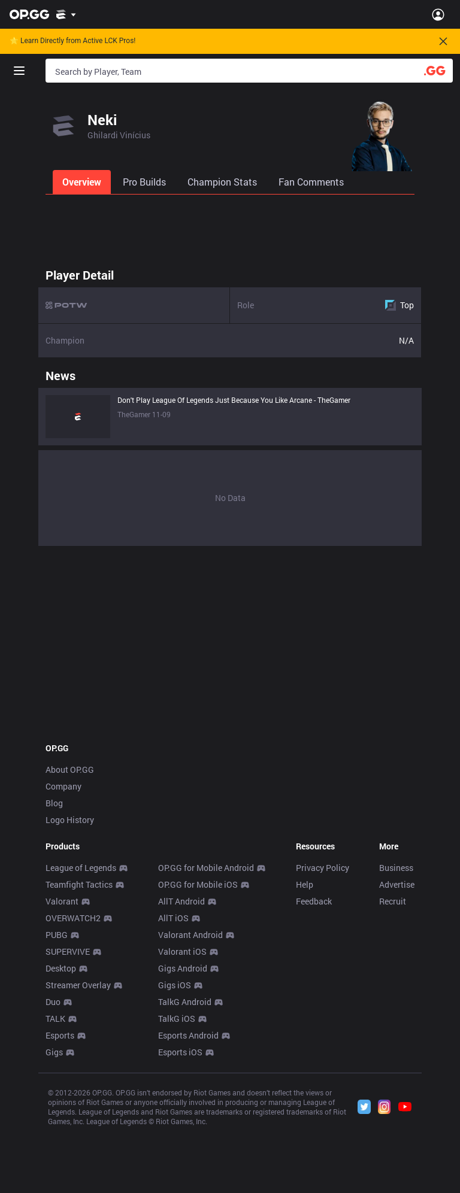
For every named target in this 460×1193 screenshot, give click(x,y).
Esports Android (188, 1035)
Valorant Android (190, 934)
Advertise (396, 884)
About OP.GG (70, 769)
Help (304, 884)
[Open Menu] (438, 14)
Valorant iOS (182, 951)
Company (63, 786)
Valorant (62, 901)
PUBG (57, 934)
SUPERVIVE (68, 951)
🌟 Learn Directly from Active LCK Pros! (72, 41)
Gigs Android (182, 968)
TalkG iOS (176, 1018)
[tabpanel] (230, 404)
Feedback (314, 901)
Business (396, 867)
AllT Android (181, 901)
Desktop (61, 968)
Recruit (392, 901)
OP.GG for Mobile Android (206, 867)
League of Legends (81, 867)
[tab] (83, 182)
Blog (54, 803)
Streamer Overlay (78, 985)
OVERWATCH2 (73, 918)
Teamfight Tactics (79, 884)
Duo (53, 1001)
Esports (60, 1035)
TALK (55, 1018)
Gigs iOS (174, 985)
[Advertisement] (230, 227)
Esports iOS (180, 1052)
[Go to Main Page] (29, 14)
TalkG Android (184, 1001)
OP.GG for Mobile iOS (198, 884)
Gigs (54, 1052)
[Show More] (66, 14)
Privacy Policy (322, 867)
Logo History (70, 819)
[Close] (443, 41)
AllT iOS (173, 918)
